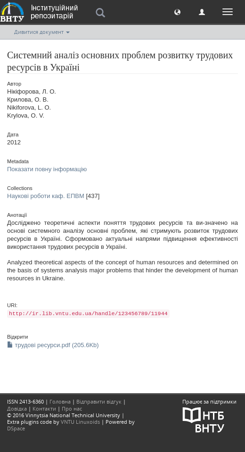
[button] (177, 11)
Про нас (72, 408)
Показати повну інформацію (47, 169)
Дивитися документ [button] (42, 31)
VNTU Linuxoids (80, 421)
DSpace (16, 428)
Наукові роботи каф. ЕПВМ (45, 195)
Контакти (44, 408)
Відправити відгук (99, 401)
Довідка (17, 408)
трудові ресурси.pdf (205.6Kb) (53, 345)
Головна (60, 401)
